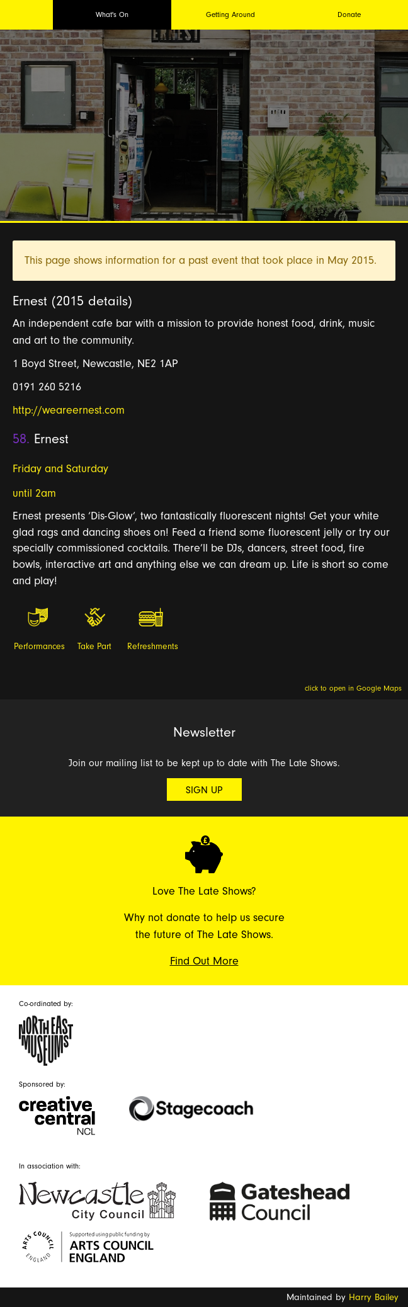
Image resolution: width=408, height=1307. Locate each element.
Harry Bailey (374, 1297)
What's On (112, 14)
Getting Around (230, 14)
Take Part (94, 647)
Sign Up (204, 790)
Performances (38, 647)
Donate (349, 14)
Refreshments (151, 647)
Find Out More (204, 961)
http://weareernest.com (69, 410)
